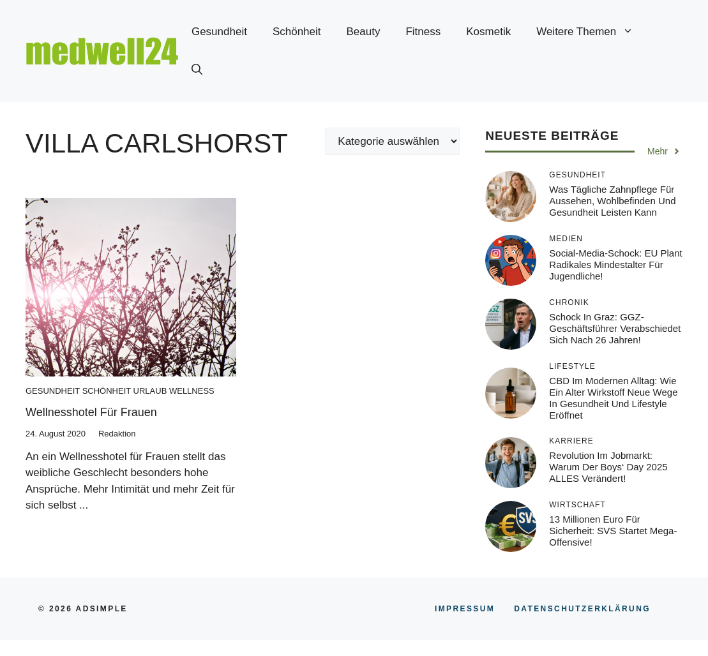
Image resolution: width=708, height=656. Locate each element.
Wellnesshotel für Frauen (91, 412)
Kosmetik (488, 32)
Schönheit (297, 32)
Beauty (363, 32)
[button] (197, 70)
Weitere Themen (591, 32)
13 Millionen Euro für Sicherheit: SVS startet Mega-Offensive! (613, 531)
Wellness (192, 391)
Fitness (423, 32)
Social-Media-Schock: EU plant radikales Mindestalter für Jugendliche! (615, 264)
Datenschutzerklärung (582, 608)
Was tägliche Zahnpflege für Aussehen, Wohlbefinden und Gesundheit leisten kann (612, 201)
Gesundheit (219, 32)
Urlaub (150, 391)
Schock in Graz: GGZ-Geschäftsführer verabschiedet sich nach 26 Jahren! (615, 328)
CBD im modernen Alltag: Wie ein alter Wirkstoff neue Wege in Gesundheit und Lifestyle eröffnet (613, 398)
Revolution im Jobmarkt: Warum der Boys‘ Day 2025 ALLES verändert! (608, 467)
